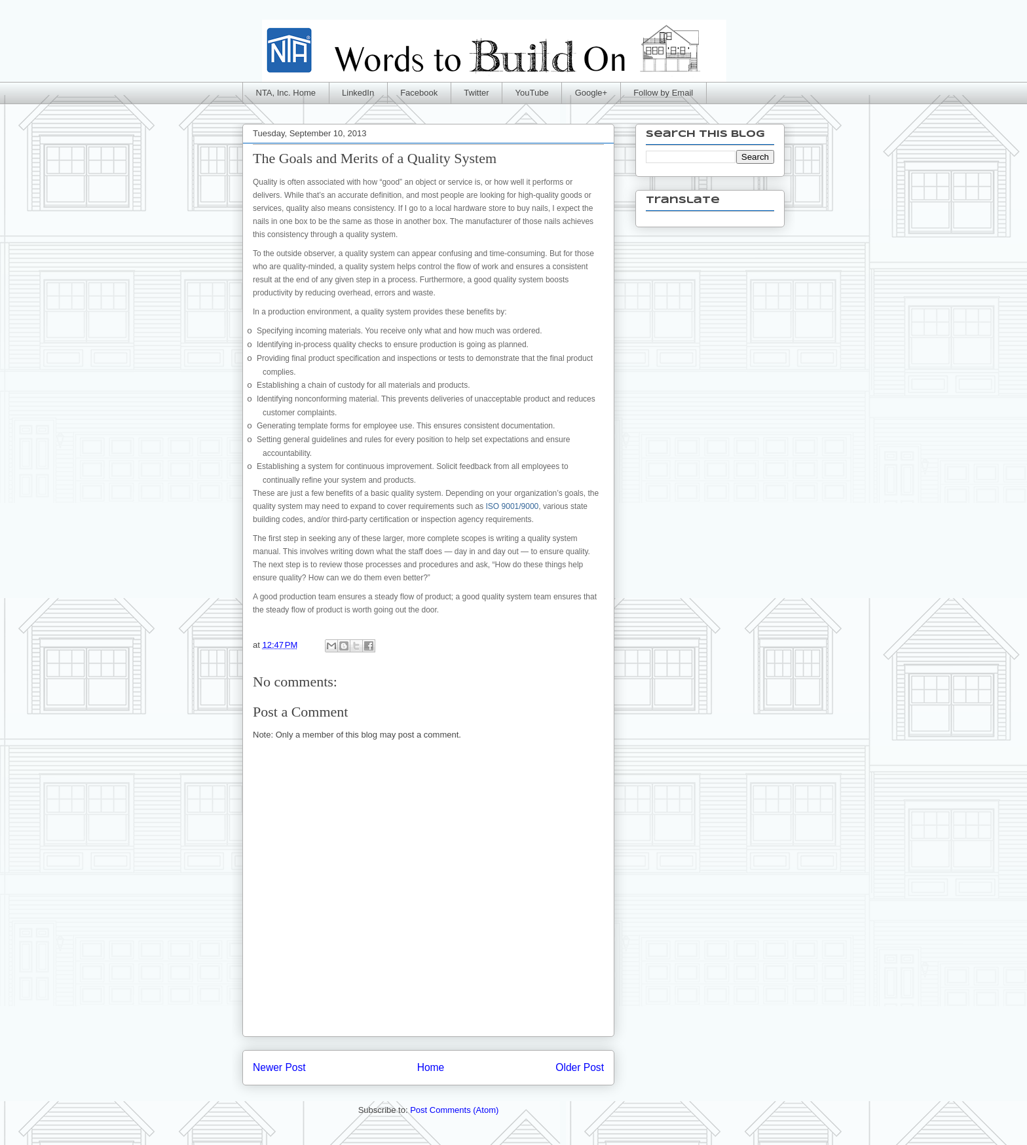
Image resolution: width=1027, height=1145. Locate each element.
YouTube (532, 93)
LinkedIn (358, 93)
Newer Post (279, 1067)
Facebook (419, 93)
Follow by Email (663, 93)
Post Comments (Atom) (454, 1110)
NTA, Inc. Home (286, 93)
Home (431, 1067)
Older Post (579, 1067)
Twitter (476, 93)
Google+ (591, 93)
